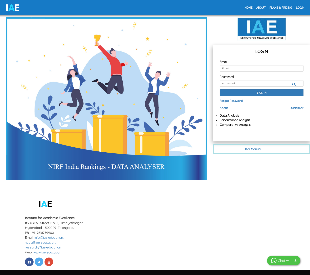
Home (248, 7)
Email (223, 62)
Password (227, 77)
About (261, 7)
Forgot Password (231, 101)
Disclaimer (296, 108)
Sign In (262, 92)
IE (12, 7)
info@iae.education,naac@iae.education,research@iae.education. (44, 242)
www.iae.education (47, 252)
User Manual (252, 149)
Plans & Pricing (281, 7)
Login (300, 7)
